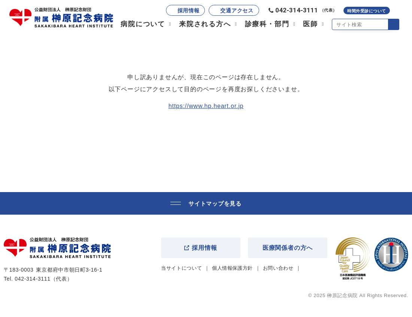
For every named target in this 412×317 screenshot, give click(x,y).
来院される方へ (205, 24)
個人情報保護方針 (232, 268)
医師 (310, 24)
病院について (143, 24)
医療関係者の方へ (288, 248)
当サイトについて (181, 268)
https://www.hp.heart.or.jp (206, 106)
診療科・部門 (267, 24)
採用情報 (189, 11)
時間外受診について (366, 11)
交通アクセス (236, 11)
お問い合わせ (278, 268)
